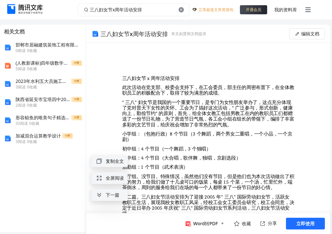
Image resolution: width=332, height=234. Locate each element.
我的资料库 (285, 9)
